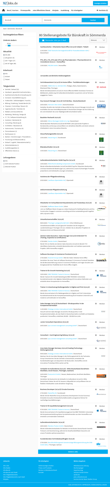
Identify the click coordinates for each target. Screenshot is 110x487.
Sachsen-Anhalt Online (81, 472)
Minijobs (55, 10)
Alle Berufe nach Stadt (10, 472)
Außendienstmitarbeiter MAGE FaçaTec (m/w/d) (57, 160)
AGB (69, 485)
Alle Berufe (6, 470)
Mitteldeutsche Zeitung (81, 466)
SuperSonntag (78, 470)
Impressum (86, 485)
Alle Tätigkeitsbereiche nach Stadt (14, 477)
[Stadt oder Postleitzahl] (62, 20)
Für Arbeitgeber (77, 10)
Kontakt (41, 472)
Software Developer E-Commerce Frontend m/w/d (58, 254)
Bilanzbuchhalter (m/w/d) (49, 147)
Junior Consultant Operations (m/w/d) (54, 322)
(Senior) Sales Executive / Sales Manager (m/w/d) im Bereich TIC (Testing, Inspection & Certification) (63, 237)
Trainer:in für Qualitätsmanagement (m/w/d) (56, 406)
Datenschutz (76, 485)
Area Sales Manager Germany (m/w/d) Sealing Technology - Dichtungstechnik (61, 349)
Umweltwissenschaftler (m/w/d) (52, 219)
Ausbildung (65, 10)
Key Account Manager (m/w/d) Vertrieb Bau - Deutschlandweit (63, 101)
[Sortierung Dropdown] (104, 40)
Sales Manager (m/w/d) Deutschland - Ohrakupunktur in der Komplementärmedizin (62, 304)
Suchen (93, 20)
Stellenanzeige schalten (46, 466)
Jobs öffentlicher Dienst (41, 10)
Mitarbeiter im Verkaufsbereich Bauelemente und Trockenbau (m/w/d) (66, 203)
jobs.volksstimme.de (80, 477)
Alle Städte (6, 468)
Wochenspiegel (78, 468)
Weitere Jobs (73, 452)
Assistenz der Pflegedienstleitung (52, 176)
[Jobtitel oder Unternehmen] (23, 20)
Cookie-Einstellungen (99, 485)
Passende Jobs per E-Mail (54, 40)
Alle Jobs (6, 466)
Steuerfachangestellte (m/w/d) (51, 134)
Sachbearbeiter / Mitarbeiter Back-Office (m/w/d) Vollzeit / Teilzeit (64, 47)
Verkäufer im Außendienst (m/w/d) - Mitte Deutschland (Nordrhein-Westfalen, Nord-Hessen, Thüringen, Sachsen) (64, 370)
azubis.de (77, 475)
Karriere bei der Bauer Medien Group (85, 479)
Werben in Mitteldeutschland (47, 470)
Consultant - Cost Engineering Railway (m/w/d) (57, 335)
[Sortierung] (96, 40)
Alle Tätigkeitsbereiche (10, 475)
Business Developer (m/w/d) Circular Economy (57, 389)
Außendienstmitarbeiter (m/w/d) (52, 422)
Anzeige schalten (100, 3)
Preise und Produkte (45, 468)
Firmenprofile (26, 10)
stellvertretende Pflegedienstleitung (53, 190)
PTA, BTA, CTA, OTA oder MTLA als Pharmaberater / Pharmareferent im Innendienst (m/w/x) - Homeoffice (65, 61)
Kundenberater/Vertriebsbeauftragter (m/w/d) (57, 439)
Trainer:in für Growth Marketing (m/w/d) (55, 270)
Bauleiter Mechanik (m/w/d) (50, 117)
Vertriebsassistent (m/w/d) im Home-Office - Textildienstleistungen (64, 82)
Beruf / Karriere (12, 10)
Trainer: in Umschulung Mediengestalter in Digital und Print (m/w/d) (65, 287)
